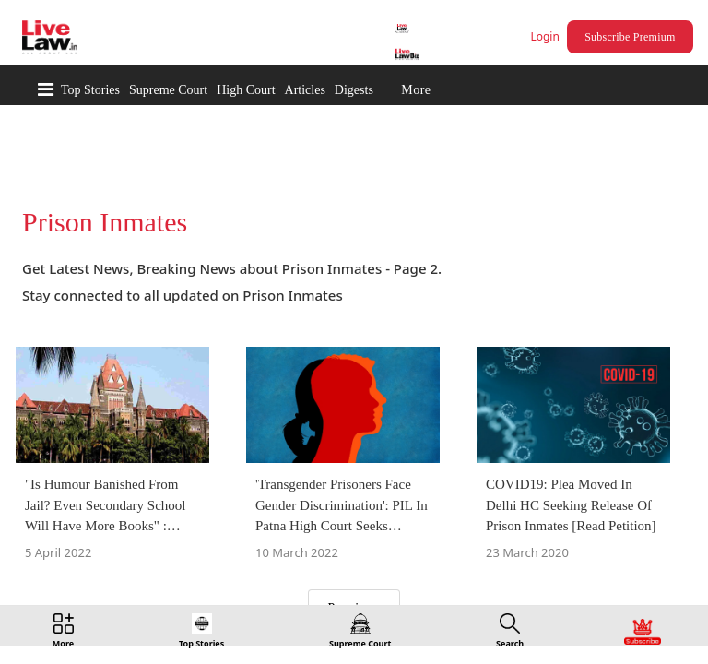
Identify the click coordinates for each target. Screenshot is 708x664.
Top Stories (90, 90)
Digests (354, 90)
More (416, 90)
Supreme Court (168, 90)
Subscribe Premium (632, 36)
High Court (246, 90)
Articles (305, 90)
